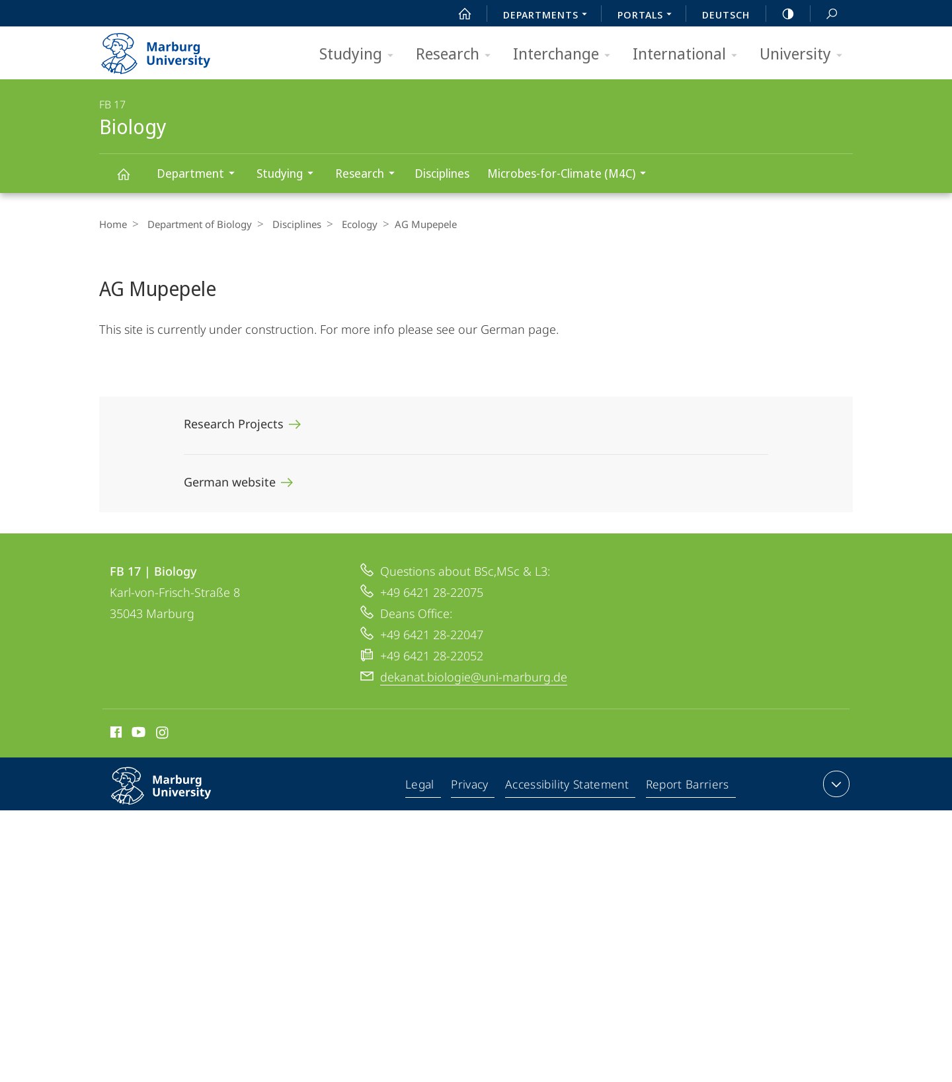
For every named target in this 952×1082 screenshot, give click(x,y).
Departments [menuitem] (548, 16)
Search (824, 14)
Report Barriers (687, 786)
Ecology (350, 224)
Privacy (472, 786)
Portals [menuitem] (648, 16)
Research (457, 54)
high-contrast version (780, 14)
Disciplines (442, 173)
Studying (360, 54)
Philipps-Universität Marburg (175, 796)
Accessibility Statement (568, 786)
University (805, 54)
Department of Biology (196, 224)
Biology (131, 180)
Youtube (137, 734)
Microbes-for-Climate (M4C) (570, 174)
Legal (423, 786)
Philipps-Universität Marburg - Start (170, 49)
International (689, 54)
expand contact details (834, 784)
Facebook (114, 734)
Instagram (163, 734)
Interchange (566, 54)
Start (457, 14)
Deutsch (726, 14)
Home (113, 224)
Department (200, 174)
